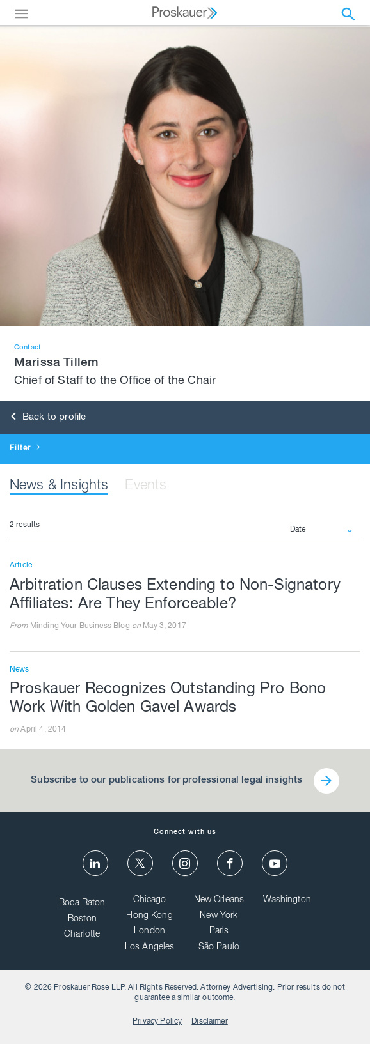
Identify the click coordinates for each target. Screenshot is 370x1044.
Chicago (149, 900)
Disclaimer (209, 1022)
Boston (82, 919)
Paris (219, 932)
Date (298, 530)
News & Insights (59, 486)
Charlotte (82, 935)
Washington (287, 900)
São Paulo (218, 947)
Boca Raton (82, 904)
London (149, 932)
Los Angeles (150, 947)
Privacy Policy (157, 1022)
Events (145, 486)
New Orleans (219, 900)
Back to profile (49, 417)
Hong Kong (149, 916)
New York (218, 916)
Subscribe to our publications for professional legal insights (166, 780)
